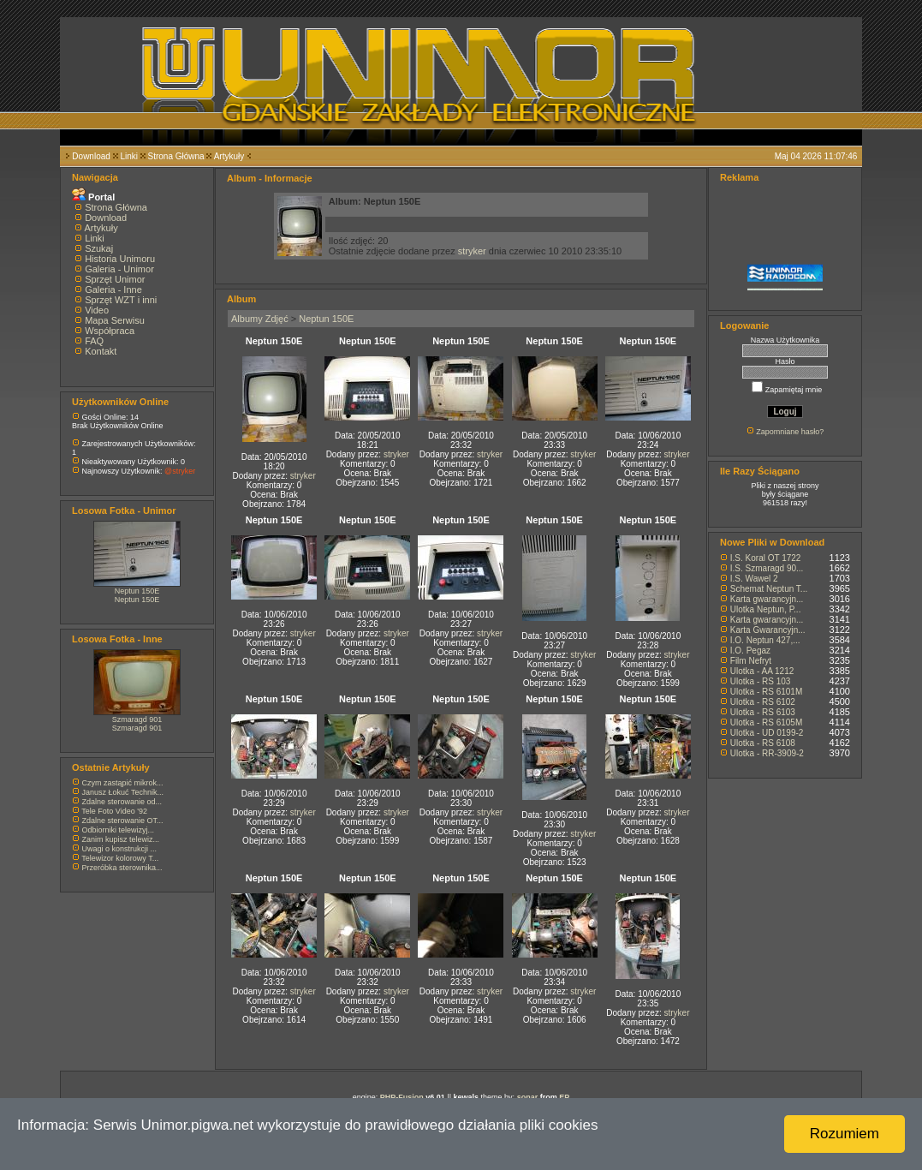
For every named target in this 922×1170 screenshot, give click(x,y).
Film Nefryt (750, 661)
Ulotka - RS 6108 (762, 743)
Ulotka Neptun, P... (765, 609)
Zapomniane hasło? (790, 431)
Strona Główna (176, 156)
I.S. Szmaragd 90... (767, 568)
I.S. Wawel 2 (754, 578)
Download (91, 156)
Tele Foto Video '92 (114, 811)
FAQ (94, 341)
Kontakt (100, 351)
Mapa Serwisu (115, 320)
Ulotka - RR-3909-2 (767, 753)
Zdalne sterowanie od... (122, 801)
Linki (129, 156)
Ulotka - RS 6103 (762, 712)
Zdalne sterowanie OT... (123, 820)
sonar (527, 1097)
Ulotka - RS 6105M (766, 722)
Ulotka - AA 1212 (762, 671)
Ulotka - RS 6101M (766, 691)
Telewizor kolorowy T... (119, 858)
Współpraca (109, 330)
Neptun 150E (137, 591)
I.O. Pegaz (750, 650)
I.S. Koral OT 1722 (765, 558)
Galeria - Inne (113, 289)
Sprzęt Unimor (115, 279)
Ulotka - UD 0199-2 (767, 732)
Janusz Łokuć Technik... (123, 792)
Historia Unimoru (120, 259)
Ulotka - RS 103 (760, 681)
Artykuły (229, 156)
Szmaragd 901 (137, 719)
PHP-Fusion (402, 1097)
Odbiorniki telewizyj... (118, 830)
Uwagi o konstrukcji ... (120, 849)
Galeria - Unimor (119, 269)
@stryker (179, 471)
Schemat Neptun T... (768, 589)
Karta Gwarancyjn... (768, 630)
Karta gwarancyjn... (767, 599)
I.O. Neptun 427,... (765, 640)
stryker (472, 251)
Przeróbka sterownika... (122, 867)
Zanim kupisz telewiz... (121, 839)
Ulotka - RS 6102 (762, 702)
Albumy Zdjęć (259, 318)
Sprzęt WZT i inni (121, 300)
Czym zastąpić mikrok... (123, 783)
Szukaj (99, 248)
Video (97, 310)
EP (564, 1097)
